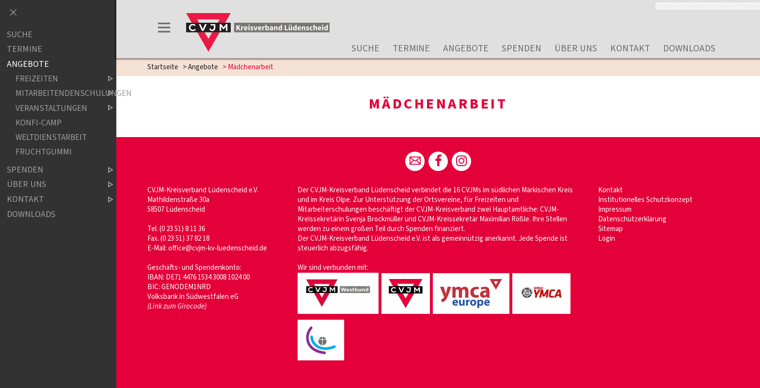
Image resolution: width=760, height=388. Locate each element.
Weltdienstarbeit (51, 137)
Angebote (466, 48)
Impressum (615, 209)
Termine (411, 48)
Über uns (575, 48)
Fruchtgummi (44, 151)
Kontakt (630, 48)
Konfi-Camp (39, 122)
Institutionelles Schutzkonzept (645, 200)
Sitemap (610, 229)
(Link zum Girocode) (176, 306)
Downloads (689, 48)
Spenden (521, 48)
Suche (365, 48)
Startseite (162, 67)
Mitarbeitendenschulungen (56, 93)
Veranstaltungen (56, 108)
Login (606, 238)
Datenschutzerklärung (632, 219)
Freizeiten (56, 79)
